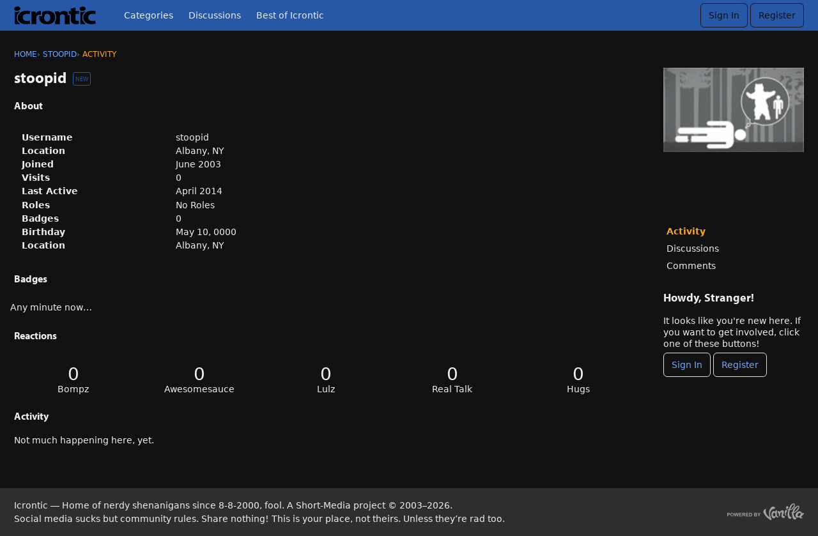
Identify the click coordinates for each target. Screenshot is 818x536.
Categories (148, 15)
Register (777, 15)
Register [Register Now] (740, 365)
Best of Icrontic (290, 15)
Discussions (215, 15)
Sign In (724, 15)
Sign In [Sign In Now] (687, 365)
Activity (686, 231)
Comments (691, 266)
